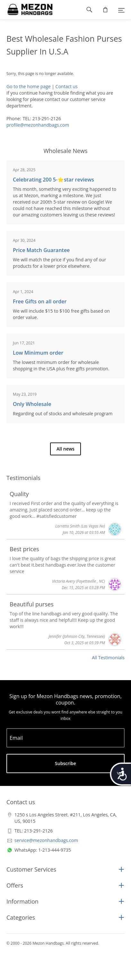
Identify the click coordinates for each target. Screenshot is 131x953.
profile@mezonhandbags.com (37, 125)
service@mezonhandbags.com (46, 840)
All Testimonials (108, 657)
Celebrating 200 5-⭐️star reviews (53, 179)
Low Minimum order (38, 353)
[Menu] (121, 9)
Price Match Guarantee (41, 250)
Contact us (67, 86)
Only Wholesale (32, 404)
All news (65, 449)
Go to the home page (28, 86)
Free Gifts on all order (39, 301)
